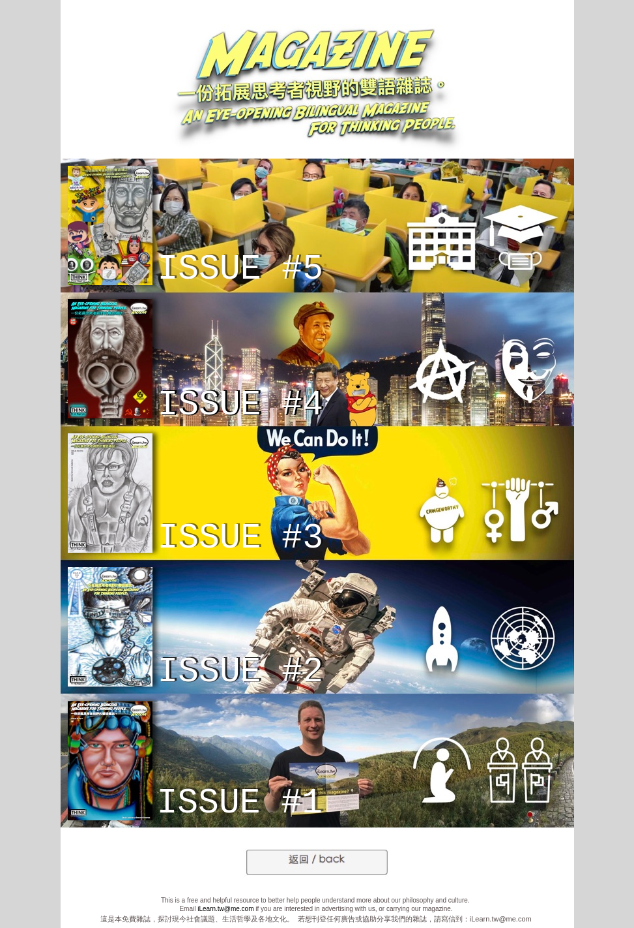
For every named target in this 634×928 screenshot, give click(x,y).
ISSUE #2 (240, 672)
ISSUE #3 (240, 538)
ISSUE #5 (240, 269)
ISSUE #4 (240, 405)
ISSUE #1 (240, 803)
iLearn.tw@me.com (225, 908)
